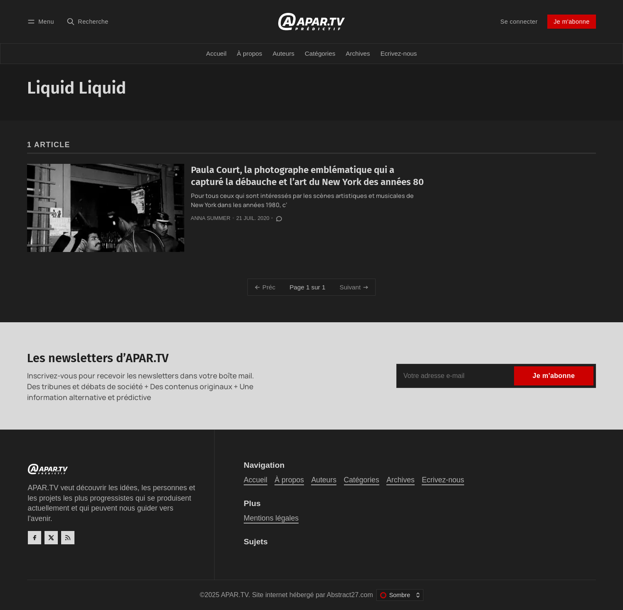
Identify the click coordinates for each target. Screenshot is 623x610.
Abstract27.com (350, 594)
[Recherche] (87, 21)
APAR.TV (234, 594)
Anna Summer (210, 218)
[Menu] (42, 21)
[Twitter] (51, 537)
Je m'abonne (571, 21)
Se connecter (519, 21)
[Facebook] (34, 537)
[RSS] (67, 537)
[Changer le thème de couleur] (400, 595)
